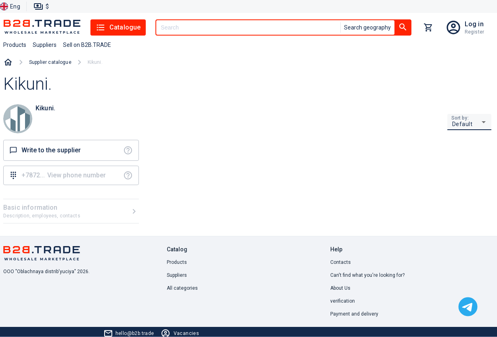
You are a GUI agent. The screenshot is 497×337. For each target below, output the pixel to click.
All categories (182, 288)
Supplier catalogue (50, 62)
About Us (340, 288)
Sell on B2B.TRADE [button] (87, 45)
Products (177, 262)
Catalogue (118, 27)
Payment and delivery (354, 314)
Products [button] (14, 45)
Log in (474, 24)
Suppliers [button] (45, 45)
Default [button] (462, 124)
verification (342, 301)
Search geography (367, 27)
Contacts (340, 262)
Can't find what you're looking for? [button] (367, 275)
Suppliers (177, 275)
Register (474, 32)
